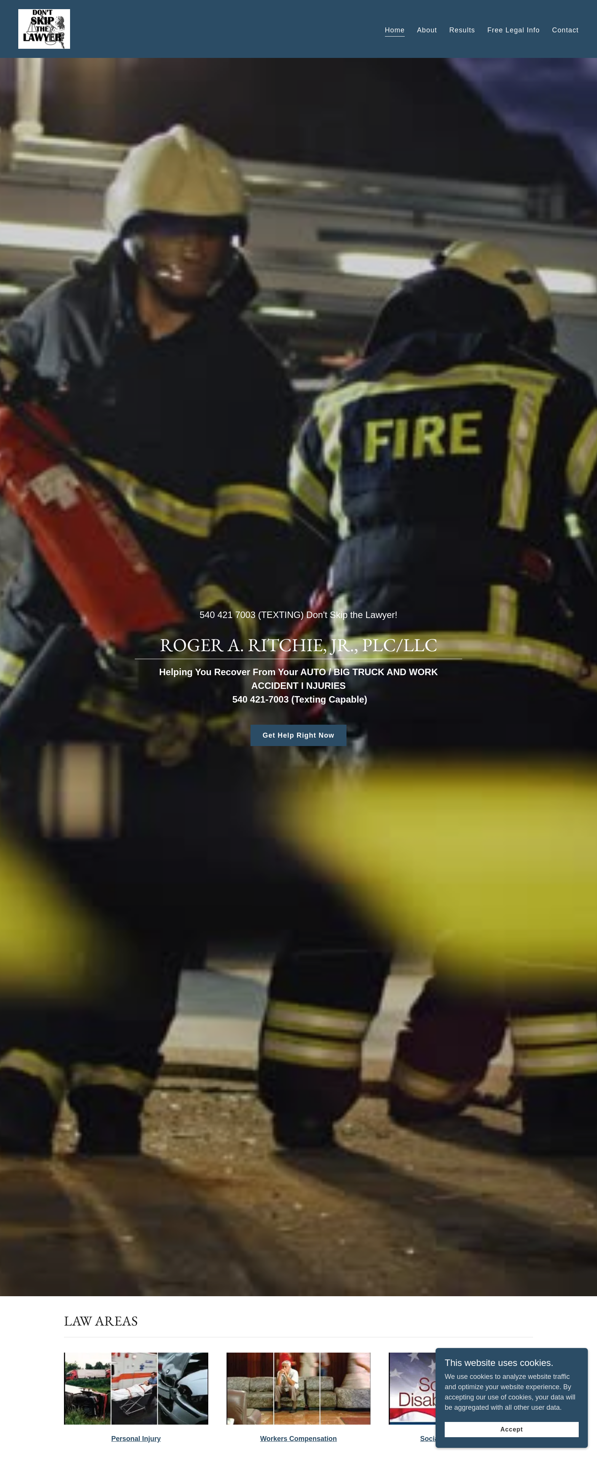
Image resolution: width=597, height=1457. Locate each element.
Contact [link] (565, 30)
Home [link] (395, 30)
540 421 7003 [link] (227, 615)
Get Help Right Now (298, 735)
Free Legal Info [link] (513, 30)
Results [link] (462, 30)
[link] (44, 28)
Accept (511, 1429)
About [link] (427, 30)
